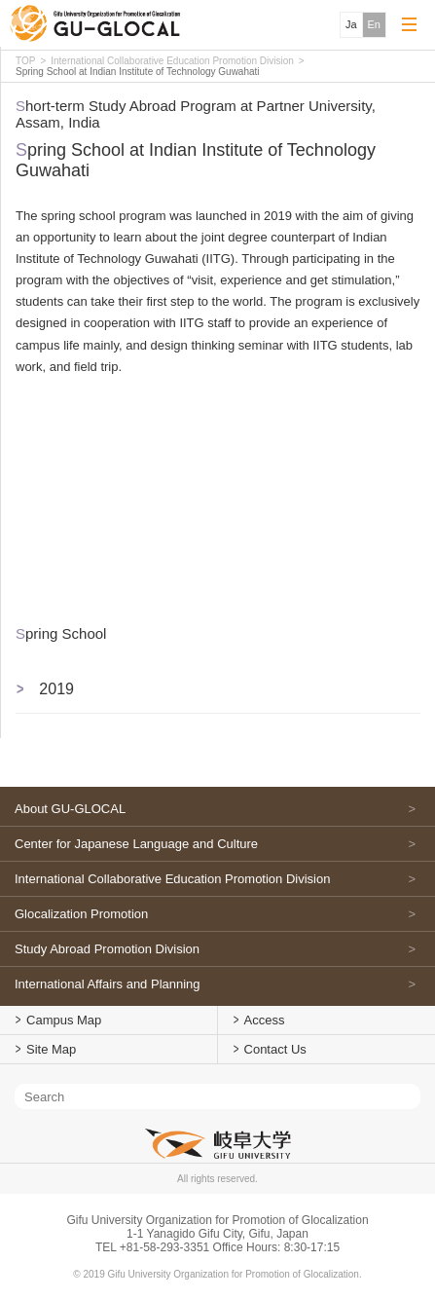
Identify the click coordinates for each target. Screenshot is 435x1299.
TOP (25, 61)
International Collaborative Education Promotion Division (172, 61)
